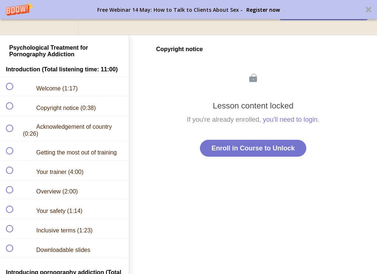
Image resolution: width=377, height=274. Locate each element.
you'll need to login (290, 119)
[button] (188, 9)
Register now (263, 9)
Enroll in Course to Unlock (253, 148)
